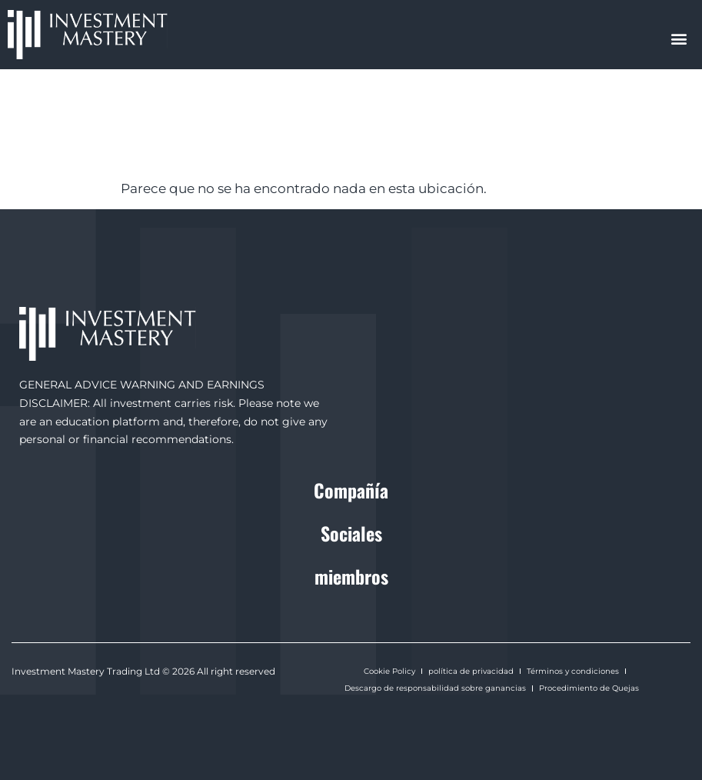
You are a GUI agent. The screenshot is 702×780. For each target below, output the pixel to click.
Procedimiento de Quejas (589, 688)
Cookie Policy (389, 671)
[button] (679, 38)
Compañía (351, 490)
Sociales (351, 533)
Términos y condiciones (573, 671)
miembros (351, 576)
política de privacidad (471, 671)
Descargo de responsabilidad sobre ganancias (435, 688)
